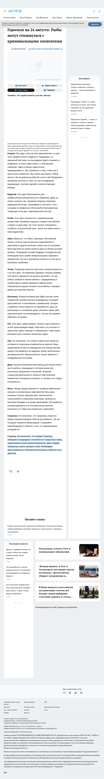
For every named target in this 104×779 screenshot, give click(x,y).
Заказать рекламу (94, 17)
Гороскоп (7, 707)
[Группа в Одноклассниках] (70, 693)
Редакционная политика (51, 707)
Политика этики (29, 707)
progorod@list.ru (51, 728)
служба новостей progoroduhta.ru (45, 48)
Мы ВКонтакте (42, 17)
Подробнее (59, 767)
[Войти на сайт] (99, 11)
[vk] (11, 471)
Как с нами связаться (10, 710)
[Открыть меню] (4, 11)
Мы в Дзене (57, 17)
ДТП (45, 702)
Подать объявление (74, 17)
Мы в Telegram (26, 17)
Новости (27, 713)
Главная (6, 713)
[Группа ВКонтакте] (20, 85)
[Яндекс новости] (49, 85)
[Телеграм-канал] (49, 90)
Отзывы (26, 710)
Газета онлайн (9, 17)
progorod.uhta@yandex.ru (12, 732)
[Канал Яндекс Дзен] (20, 90)
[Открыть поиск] (94, 11)
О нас (46, 710)
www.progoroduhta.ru (21, 718)
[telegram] (18, 471)
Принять (95, 24)
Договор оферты (29, 702)
